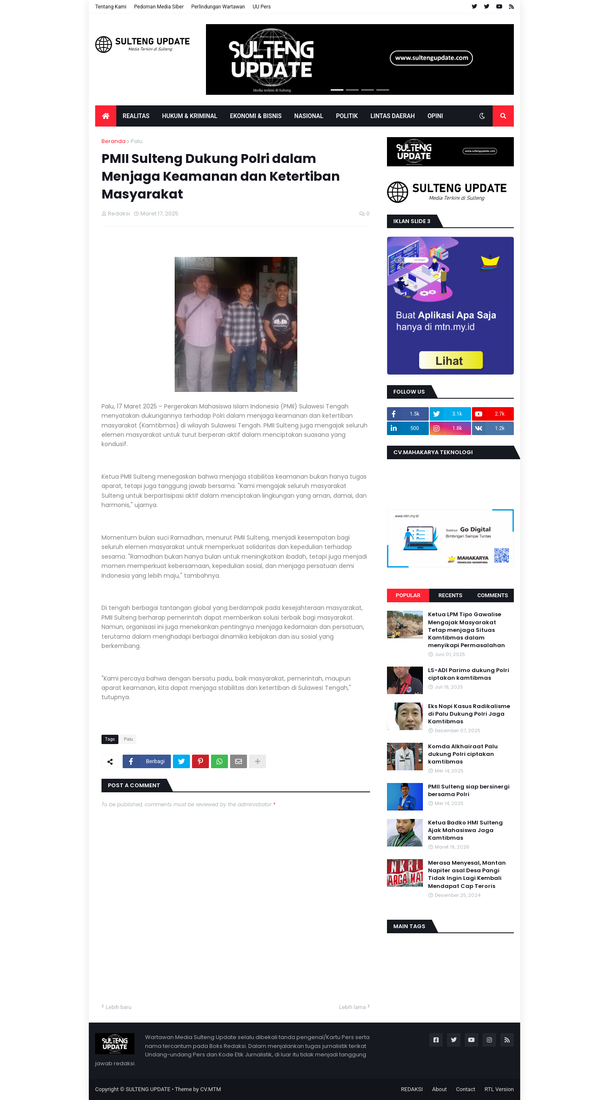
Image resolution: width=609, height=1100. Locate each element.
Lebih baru (119, 1007)
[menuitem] (105, 116)
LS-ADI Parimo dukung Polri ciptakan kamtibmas (468, 674)
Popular (408, 595)
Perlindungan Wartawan (218, 7)
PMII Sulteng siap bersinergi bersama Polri (469, 790)
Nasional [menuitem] (309, 116)
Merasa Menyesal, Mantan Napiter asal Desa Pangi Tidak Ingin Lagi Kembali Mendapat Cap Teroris (467, 874)
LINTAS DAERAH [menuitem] (392, 116)
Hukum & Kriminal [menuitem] (189, 116)
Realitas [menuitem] (136, 116)
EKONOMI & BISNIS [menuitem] (256, 116)
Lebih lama (352, 1007)
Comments (492, 595)
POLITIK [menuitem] (347, 116)
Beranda (114, 141)
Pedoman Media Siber (159, 7)
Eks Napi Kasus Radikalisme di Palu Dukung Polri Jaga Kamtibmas (469, 714)
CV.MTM (210, 1089)
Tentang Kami (110, 7)
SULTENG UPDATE (148, 1089)
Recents (450, 595)
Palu (137, 141)
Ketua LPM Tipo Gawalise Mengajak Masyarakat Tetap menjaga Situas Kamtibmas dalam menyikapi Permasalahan (466, 630)
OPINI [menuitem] (435, 116)
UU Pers (261, 7)
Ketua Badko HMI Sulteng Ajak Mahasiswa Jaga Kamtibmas (465, 830)
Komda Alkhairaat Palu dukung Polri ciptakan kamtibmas (463, 754)
